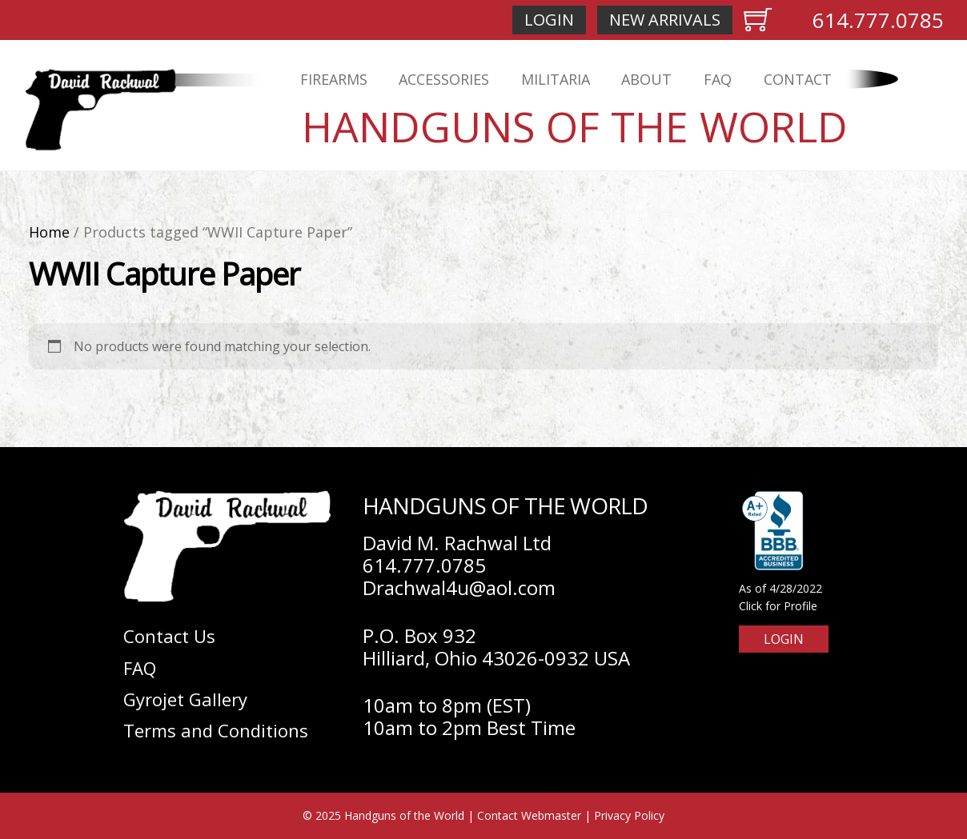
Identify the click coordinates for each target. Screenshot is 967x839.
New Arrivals (664, 19)
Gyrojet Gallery (185, 699)
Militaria (555, 79)
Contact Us (169, 636)
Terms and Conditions (215, 730)
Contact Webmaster (529, 815)
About (646, 79)
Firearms (333, 79)
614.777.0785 (878, 20)
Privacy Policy (629, 815)
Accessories (444, 79)
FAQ (718, 79)
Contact (798, 79)
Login (549, 19)
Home (49, 232)
